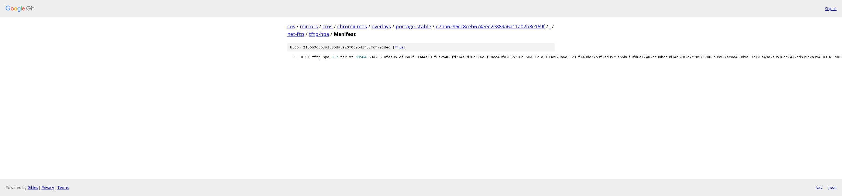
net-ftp (295, 34)
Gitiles (33, 187)
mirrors (309, 26)
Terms (63, 187)
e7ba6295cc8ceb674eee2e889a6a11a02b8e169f (490, 26)
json (832, 187)
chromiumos (352, 26)
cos (291, 26)
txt (819, 187)
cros (328, 26)
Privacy (47, 187)
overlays (381, 26)
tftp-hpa (319, 34)
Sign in (831, 8)
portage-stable (413, 26)
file (399, 47)
